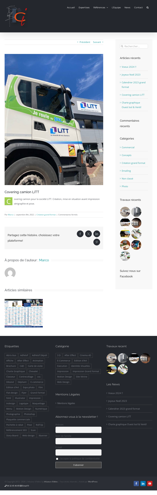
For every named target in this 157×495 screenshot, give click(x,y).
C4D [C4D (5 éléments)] (22, 366)
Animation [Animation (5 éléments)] (38, 360)
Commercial (128, 147)
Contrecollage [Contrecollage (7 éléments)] (26, 376)
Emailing (126, 170)
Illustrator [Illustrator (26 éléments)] (20, 398)
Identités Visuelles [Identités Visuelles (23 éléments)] (80, 366)
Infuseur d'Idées (51, 481)
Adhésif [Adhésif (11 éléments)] (24, 355)
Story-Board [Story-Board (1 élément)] (12, 435)
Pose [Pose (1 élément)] (29, 424)
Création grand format (46, 214)
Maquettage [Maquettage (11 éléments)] (38, 403)
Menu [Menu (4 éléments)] (9, 408)
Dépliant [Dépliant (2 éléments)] (22, 382)
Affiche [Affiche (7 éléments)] (9, 360)
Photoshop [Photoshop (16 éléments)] (29, 414)
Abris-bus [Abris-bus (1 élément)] (11, 355)
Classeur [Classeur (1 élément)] (10, 376)
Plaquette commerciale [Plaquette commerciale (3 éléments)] (18, 419)
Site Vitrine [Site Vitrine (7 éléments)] (81, 376)
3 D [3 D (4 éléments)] (59, 355)
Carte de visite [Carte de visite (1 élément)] (35, 366)
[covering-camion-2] (54, 119)
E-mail (59, 447)
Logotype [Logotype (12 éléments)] (23, 403)
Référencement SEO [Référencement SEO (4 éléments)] (16, 430)
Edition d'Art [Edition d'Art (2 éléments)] (12, 387)
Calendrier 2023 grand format (124, 408)
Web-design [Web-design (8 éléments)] (28, 435)
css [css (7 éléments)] (38, 376)
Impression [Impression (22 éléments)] (63, 371)
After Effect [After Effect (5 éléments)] (23, 360)
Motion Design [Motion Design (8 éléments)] (64, 376)
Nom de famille (63, 435)
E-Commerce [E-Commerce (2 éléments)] (63, 360)
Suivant (97, 42)
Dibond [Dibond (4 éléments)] (10, 382)
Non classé (127, 178)
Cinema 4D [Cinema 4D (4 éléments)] (85, 355)
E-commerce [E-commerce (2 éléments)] (37, 382)
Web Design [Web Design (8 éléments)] (63, 382)
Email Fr (24, 485)
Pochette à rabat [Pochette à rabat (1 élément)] (14, 424)
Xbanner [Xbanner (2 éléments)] (43, 435)
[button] (148, 7)
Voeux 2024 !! (129, 66)
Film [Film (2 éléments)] (40, 387)
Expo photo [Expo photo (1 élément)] (28, 387)
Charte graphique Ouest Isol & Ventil (127, 424)
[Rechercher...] (134, 46)
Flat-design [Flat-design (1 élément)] (12, 392)
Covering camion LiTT (133, 94)
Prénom (59, 424)
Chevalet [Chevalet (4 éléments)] (33, 371)
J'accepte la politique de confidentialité (78, 458)
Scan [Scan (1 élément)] (33, 430)
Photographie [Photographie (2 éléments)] (13, 414)
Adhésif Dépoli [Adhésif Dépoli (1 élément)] (39, 355)
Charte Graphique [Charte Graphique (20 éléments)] (15, 371)
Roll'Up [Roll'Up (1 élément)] (39, 424)
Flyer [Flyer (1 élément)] (24, 392)
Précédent (85, 42)
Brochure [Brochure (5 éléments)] (11, 366)
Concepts (126, 155)
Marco (10, 214)
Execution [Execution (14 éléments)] (62, 366)
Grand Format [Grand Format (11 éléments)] (38, 392)
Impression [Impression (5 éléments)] (35, 398)
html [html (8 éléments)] (8, 398)
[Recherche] (122, 46)
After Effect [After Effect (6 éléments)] (70, 355)
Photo (125, 186)
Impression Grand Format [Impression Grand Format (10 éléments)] (86, 371)
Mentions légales (66, 403)
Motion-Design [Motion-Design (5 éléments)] (23, 408)
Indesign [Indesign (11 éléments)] (10, 403)
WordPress (93, 481)
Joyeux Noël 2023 (131, 74)
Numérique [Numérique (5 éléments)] (41, 408)
